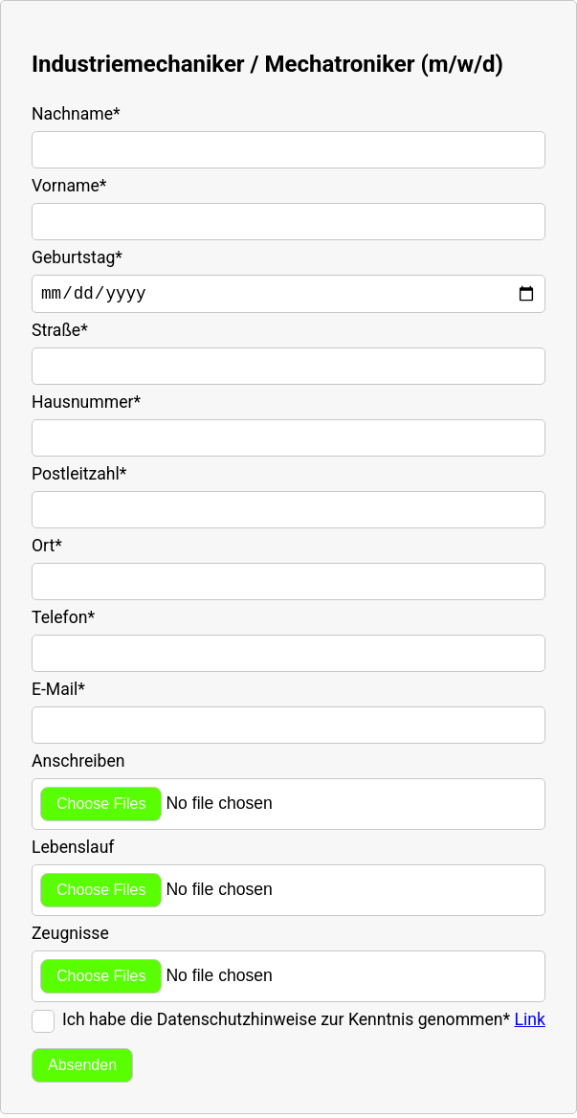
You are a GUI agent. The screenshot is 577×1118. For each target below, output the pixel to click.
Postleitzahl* (79, 477)
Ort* (47, 549)
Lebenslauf (73, 851)
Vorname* (69, 185)
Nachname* (76, 113)
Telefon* (63, 621)
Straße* (60, 334)
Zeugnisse (70, 937)
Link (529, 1023)
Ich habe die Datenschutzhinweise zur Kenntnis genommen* (303, 1023)
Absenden (82, 1069)
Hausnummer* (86, 405)
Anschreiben (78, 764)
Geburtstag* (77, 257)
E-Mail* (58, 693)
